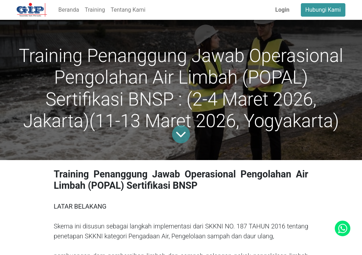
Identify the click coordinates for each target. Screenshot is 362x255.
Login (282, 9)
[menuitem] (69, 10)
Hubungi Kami (323, 9)
